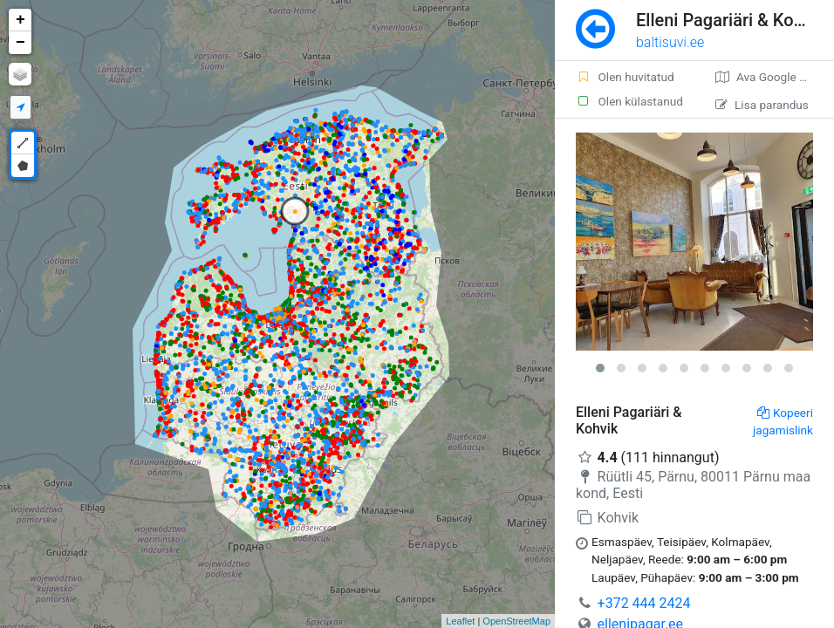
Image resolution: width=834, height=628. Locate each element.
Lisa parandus (762, 105)
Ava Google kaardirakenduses (774, 77)
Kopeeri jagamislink (783, 421)
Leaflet (460, 621)
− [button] (20, 42)
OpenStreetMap (516, 621)
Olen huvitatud (625, 77)
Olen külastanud (629, 101)
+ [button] (20, 20)
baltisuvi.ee (670, 42)
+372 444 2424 (644, 603)
